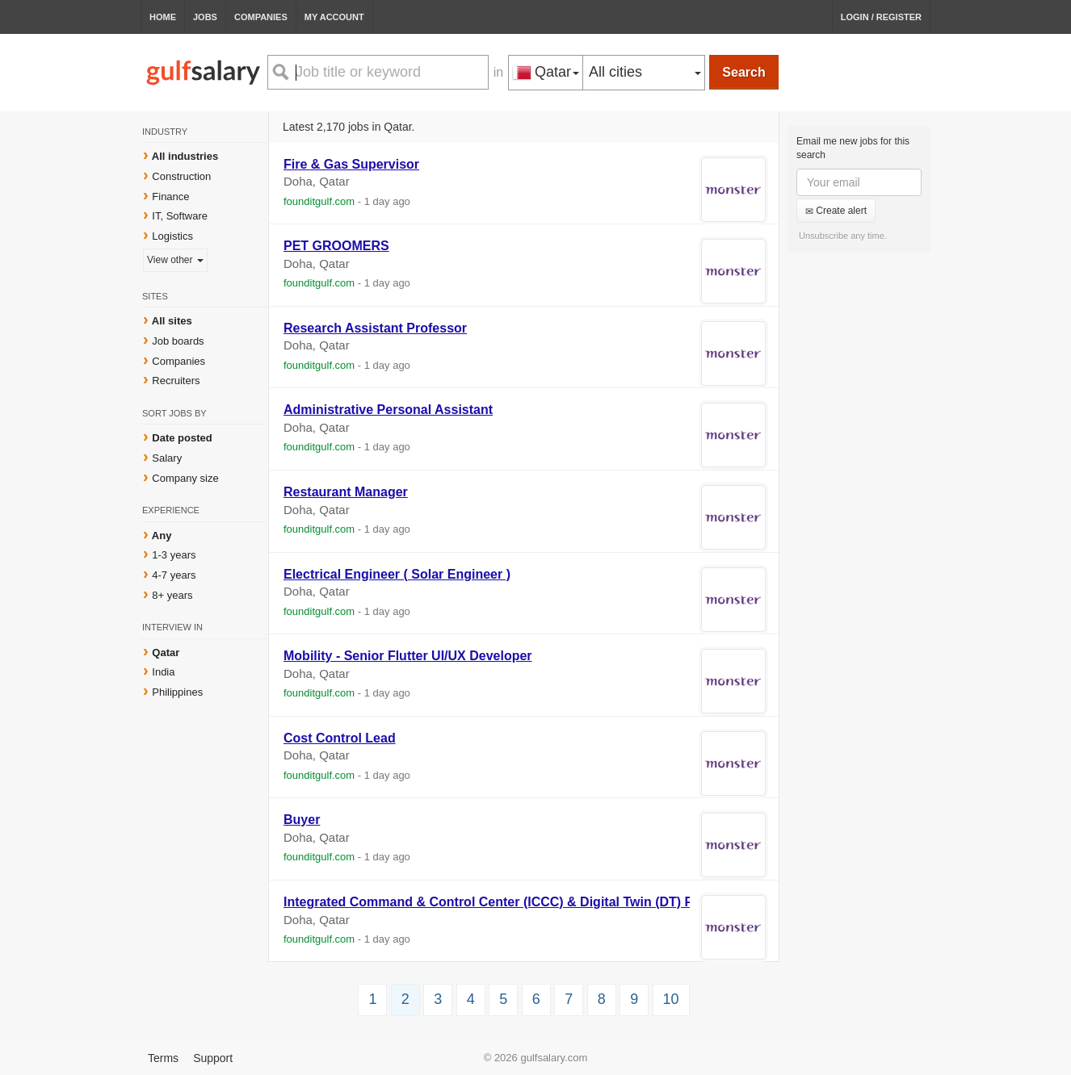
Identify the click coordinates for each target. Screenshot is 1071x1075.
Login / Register (881, 17)
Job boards (178, 341)
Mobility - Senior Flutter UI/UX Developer (408, 656)
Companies (261, 17)
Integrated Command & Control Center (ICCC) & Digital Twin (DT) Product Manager (537, 902)
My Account (334, 17)
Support (213, 1058)
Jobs (205, 17)
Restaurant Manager (346, 492)
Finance (170, 196)
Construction (181, 176)
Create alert (836, 210)
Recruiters (176, 380)
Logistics (172, 236)
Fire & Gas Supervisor (351, 164)
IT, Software (180, 216)
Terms (163, 1058)
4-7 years (173, 575)
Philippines (177, 692)
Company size (185, 478)
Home (162, 17)
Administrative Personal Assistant (388, 409)
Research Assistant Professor (375, 328)
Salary (167, 458)
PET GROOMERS (336, 246)
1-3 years (173, 555)
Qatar (165, 652)
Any (162, 535)
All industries (185, 156)
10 (671, 999)
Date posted (182, 438)
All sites (172, 321)
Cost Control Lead (340, 738)
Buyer (302, 819)
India (163, 672)
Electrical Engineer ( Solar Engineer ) (397, 574)
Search (743, 72)
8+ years (172, 595)
